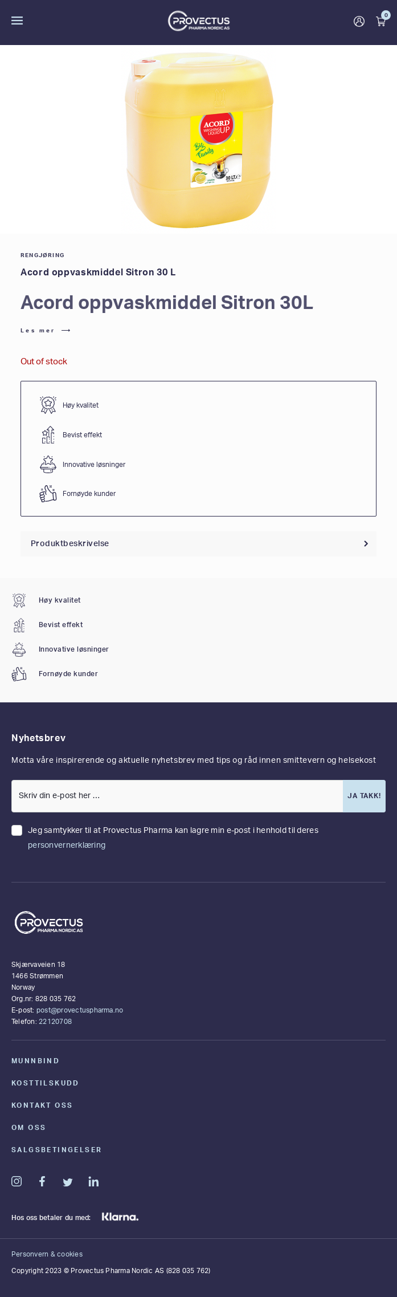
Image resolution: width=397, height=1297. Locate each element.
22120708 (55, 1021)
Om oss (28, 1127)
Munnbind (35, 1061)
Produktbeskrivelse (70, 544)
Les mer (38, 331)
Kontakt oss (42, 1105)
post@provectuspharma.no (80, 1010)
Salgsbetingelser (56, 1149)
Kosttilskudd (45, 1083)
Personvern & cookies (47, 1254)
